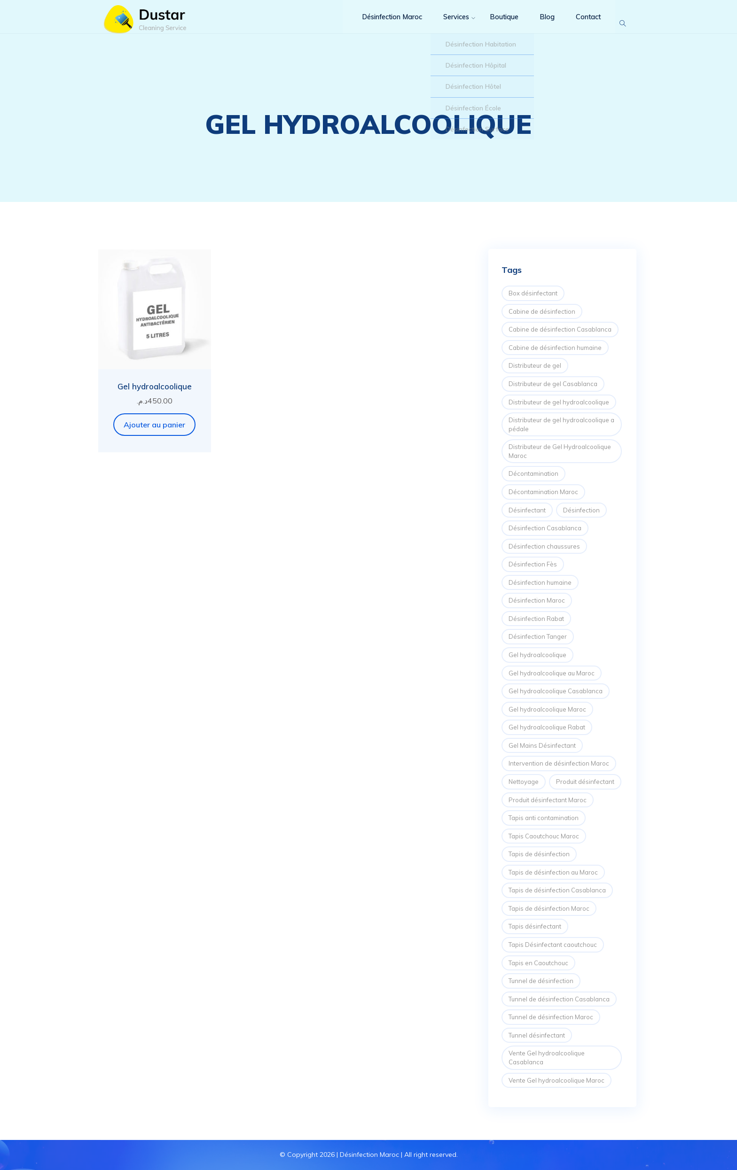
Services (449, 23)
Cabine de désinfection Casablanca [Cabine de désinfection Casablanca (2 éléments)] (560, 329)
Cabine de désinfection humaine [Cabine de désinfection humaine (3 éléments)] (555, 347)
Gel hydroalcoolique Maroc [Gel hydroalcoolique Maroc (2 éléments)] (547, 709)
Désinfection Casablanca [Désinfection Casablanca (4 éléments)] (545, 528)
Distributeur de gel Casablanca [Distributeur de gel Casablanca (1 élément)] (553, 383)
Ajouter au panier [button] (154, 424)
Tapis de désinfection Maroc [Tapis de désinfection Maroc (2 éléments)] (549, 908)
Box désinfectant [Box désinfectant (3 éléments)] (533, 293)
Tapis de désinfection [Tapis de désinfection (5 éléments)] (539, 854)
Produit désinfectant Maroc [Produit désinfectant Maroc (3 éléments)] (548, 800)
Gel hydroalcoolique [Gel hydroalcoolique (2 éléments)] (537, 655)
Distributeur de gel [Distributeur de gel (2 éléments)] (535, 365)
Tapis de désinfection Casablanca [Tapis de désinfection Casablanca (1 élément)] (557, 890)
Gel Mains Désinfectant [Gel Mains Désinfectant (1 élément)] (542, 745)
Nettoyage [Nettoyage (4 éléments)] (524, 781)
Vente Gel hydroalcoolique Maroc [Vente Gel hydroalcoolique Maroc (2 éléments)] (556, 1080)
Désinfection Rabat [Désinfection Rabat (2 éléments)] (536, 618)
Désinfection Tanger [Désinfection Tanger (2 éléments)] (538, 636)
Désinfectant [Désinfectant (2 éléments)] (527, 510)
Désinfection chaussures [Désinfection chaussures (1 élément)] (544, 546)
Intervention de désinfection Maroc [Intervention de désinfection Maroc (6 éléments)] (559, 763)
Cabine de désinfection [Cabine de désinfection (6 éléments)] (542, 311)
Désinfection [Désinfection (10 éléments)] (581, 510)
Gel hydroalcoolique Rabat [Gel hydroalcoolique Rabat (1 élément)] (547, 727)
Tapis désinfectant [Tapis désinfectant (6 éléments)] (535, 926)
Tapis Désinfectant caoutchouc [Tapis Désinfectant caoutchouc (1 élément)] (553, 944)
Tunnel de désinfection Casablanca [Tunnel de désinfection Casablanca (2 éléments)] (559, 999)
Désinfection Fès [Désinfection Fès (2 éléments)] (533, 564)
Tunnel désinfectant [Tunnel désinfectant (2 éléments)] (537, 1035)
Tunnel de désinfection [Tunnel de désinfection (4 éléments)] (541, 980)
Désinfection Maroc (381, 23)
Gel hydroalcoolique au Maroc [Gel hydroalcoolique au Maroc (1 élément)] (552, 673)
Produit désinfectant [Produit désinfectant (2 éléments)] (585, 781)
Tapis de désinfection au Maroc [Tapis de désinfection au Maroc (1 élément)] (553, 872)
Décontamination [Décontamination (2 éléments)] (533, 473)
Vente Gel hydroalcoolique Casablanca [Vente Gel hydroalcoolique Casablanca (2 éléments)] (547, 1057)
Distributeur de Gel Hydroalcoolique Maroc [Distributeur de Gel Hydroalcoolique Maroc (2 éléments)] (560, 451)
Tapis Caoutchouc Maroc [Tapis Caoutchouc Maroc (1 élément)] (544, 836)
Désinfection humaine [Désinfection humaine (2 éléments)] (540, 582)
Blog (541, 23)
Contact (582, 23)
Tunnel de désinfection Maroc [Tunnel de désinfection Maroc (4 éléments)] (551, 1017)
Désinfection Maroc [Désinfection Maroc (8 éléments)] (537, 600)
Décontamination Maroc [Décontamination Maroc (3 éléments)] (543, 492)
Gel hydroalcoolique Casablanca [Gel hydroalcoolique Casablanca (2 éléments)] (556, 691)
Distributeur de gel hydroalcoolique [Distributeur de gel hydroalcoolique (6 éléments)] (559, 402)
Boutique (499, 23)
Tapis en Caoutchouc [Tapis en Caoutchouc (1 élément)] (538, 963)
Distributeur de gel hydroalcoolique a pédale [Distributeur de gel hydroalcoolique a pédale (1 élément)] (561, 424)
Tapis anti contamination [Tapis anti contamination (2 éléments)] (544, 817)
